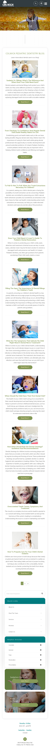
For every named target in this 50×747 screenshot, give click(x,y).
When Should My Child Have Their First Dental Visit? (25, 395)
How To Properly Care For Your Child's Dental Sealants (25, 552)
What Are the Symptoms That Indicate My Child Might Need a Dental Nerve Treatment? (25, 341)
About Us (11, 607)
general (11, 650)
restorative (12, 660)
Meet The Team (13, 613)
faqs (10, 655)
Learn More (24, 681)
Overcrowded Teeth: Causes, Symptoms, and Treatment (25, 507)
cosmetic (11, 645)
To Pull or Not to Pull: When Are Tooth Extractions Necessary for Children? (25, 186)
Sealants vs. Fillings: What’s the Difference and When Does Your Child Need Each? (25, 81)
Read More (24, 102)
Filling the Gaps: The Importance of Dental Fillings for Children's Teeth (25, 289)
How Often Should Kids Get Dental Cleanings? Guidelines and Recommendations (25, 447)
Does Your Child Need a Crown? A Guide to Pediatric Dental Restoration (25, 238)
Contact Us (12, 631)
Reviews (11, 625)
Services (11, 619)
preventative (12, 665)
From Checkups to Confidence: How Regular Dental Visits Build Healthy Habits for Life (25, 131)
